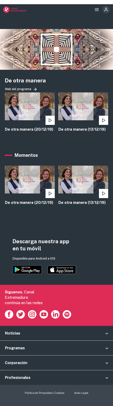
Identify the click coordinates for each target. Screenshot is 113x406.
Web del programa (18, 89)
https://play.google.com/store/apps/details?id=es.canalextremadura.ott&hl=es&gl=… (27, 269)
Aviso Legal (81, 392)
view (30, 112)
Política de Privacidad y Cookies (44, 392)
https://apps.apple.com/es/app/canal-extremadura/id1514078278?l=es (61, 270)
